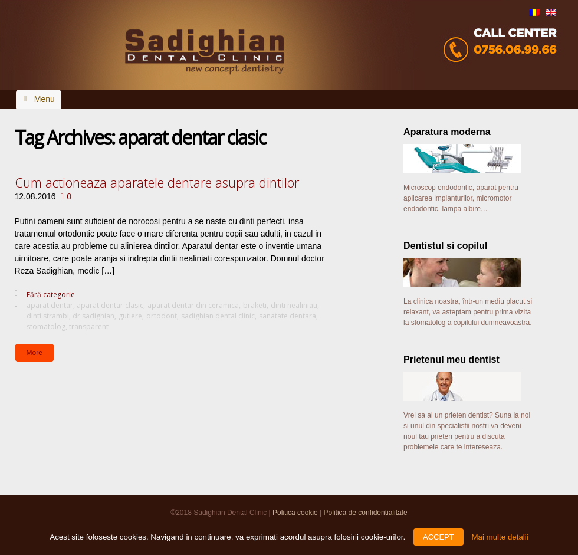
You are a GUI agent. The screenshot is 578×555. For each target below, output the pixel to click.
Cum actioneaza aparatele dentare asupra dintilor (157, 182)
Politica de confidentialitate (366, 512)
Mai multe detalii (499, 537)
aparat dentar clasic (110, 305)
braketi (255, 305)
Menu (44, 99)
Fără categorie (51, 295)
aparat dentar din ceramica (193, 305)
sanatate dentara (287, 316)
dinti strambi (48, 316)
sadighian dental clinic (218, 316)
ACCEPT (438, 537)
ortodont (161, 316)
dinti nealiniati (294, 305)
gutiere (130, 316)
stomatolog (46, 326)
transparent (89, 326)
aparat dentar (50, 305)
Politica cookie (295, 512)
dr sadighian (93, 316)
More (34, 353)
